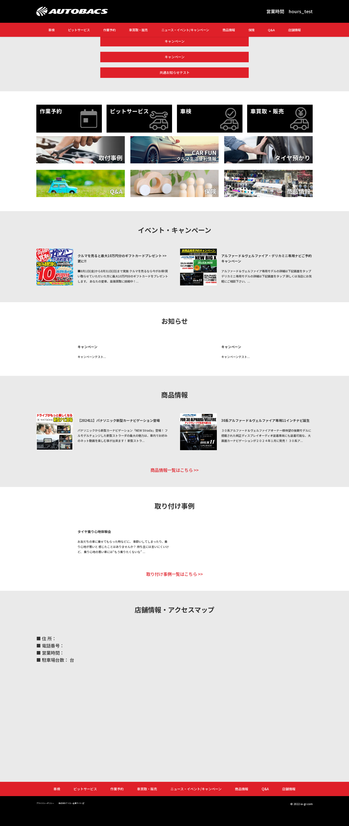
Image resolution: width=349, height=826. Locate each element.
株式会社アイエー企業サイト (85, 817)
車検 (51, 29)
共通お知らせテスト (174, 66)
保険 (251, 29)
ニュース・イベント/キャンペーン (185, 29)
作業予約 (109, 29)
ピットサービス (79, 29)
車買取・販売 (138, 29)
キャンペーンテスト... (100, 356)
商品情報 (228, 29)
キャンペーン (174, 39)
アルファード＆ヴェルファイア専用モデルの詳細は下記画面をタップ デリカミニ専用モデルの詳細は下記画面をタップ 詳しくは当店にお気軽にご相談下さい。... (270, 267)
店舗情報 (294, 29)
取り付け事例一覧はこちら (171, 588)
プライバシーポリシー (49, 817)
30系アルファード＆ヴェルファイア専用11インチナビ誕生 (270, 420)
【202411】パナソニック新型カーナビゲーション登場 (123, 420)
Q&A (271, 29)
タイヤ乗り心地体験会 (101, 540)
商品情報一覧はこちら (171, 478)
